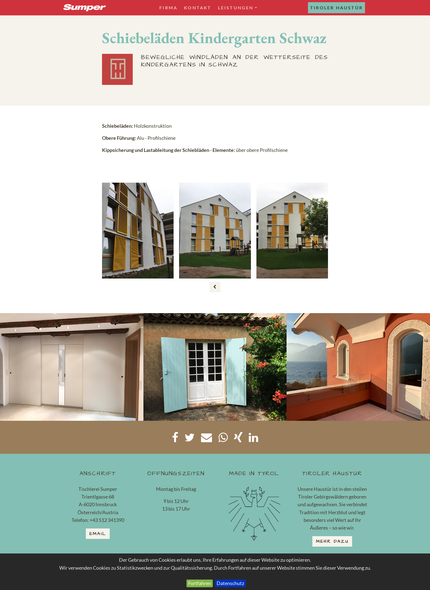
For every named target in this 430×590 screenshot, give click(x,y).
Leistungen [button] (237, 7)
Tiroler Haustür (336, 7)
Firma (168, 7)
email (97, 534)
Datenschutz (230, 583)
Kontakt (197, 7)
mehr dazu (332, 541)
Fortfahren (199, 583)
